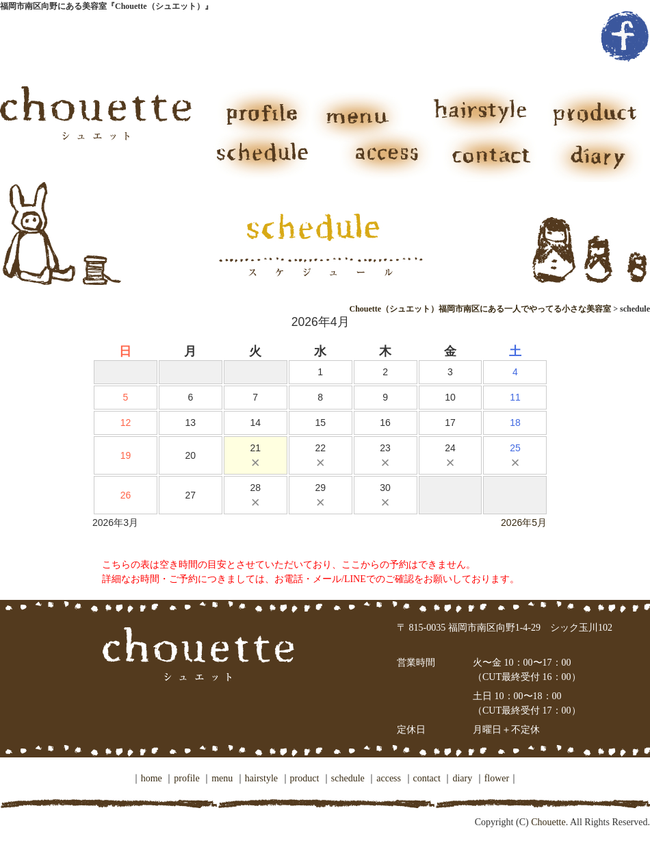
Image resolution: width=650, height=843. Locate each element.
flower (497, 778)
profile (260, 110)
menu (362, 110)
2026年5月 (524, 522)
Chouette (547, 822)
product (588, 110)
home (151, 778)
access (380, 158)
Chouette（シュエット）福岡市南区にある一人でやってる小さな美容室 (480, 309)
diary (595, 158)
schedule (267, 158)
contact (492, 158)
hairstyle (475, 110)
